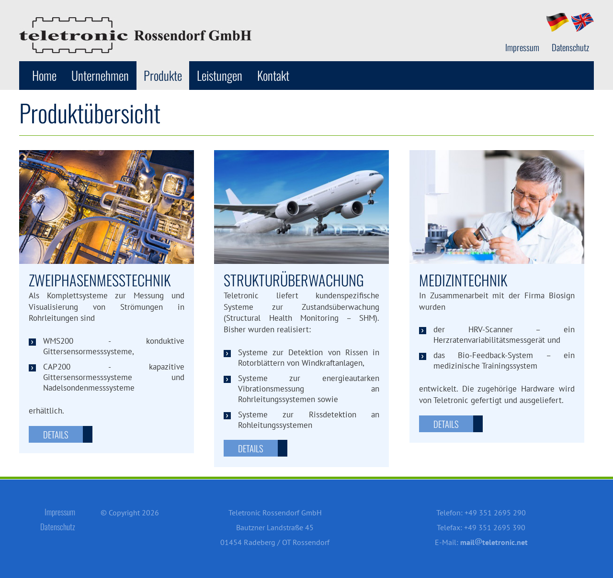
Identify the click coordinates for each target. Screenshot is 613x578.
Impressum (522, 47)
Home (44, 75)
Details (55, 434)
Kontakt (273, 75)
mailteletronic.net (494, 542)
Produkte (163, 75)
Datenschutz (570, 47)
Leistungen (219, 75)
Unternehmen (100, 75)
